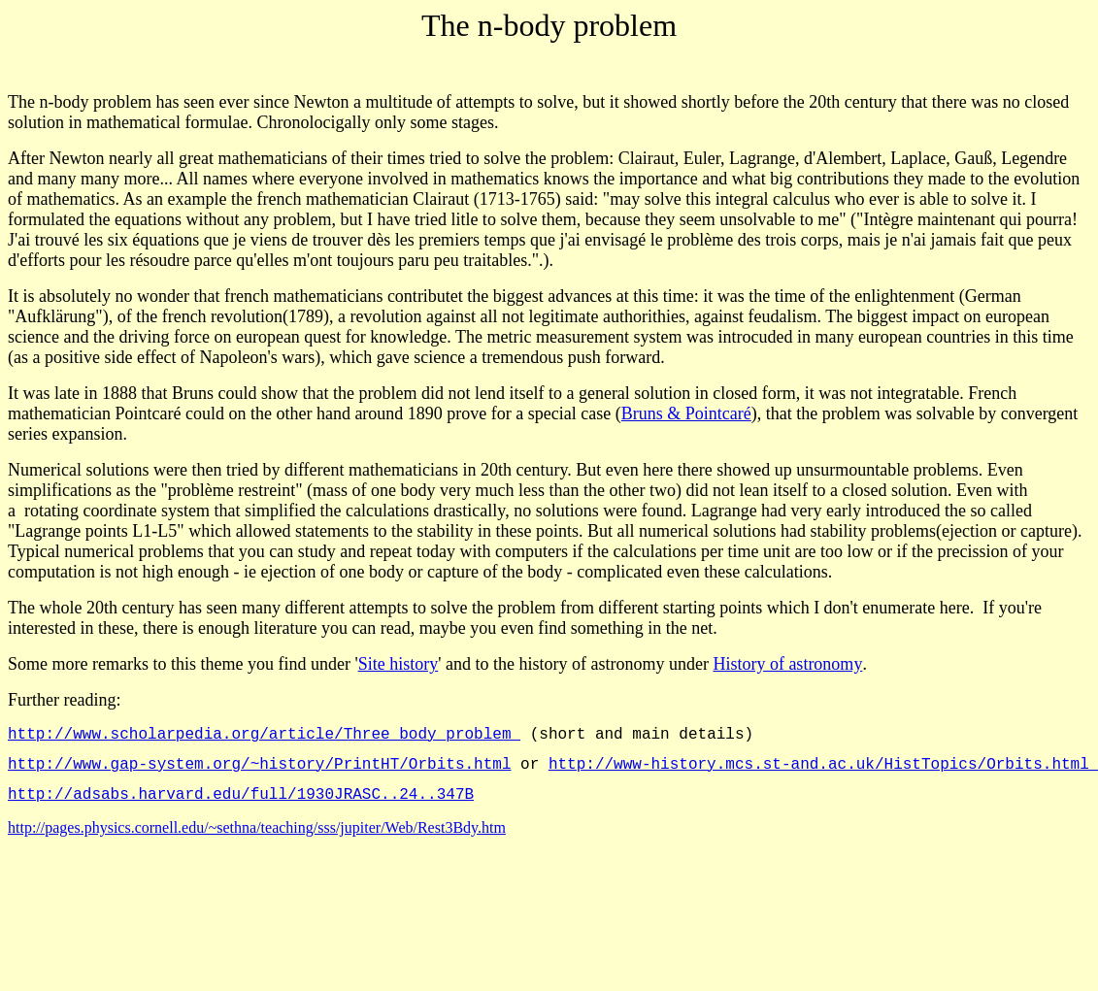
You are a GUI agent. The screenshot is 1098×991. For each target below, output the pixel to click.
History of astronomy (787, 664)
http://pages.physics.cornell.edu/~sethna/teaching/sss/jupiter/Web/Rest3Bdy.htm (257, 839)
